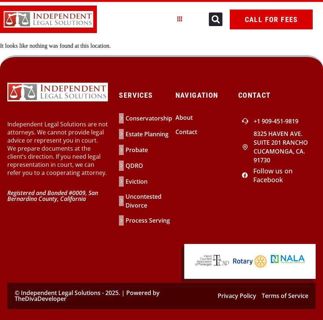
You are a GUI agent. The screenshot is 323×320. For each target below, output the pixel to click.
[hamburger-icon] (180, 19)
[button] (215, 19)
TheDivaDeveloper (40, 299)
